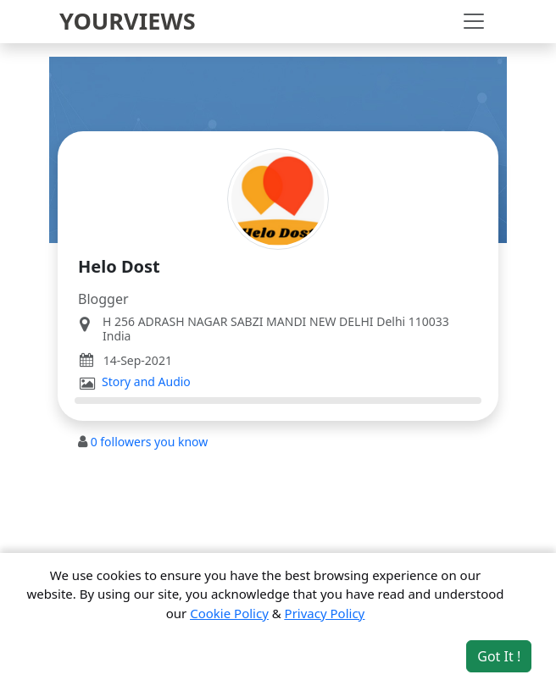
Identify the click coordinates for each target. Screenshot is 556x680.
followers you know (149, 442)
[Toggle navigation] (474, 21)
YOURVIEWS (127, 20)
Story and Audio (146, 382)
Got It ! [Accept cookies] (498, 656)
